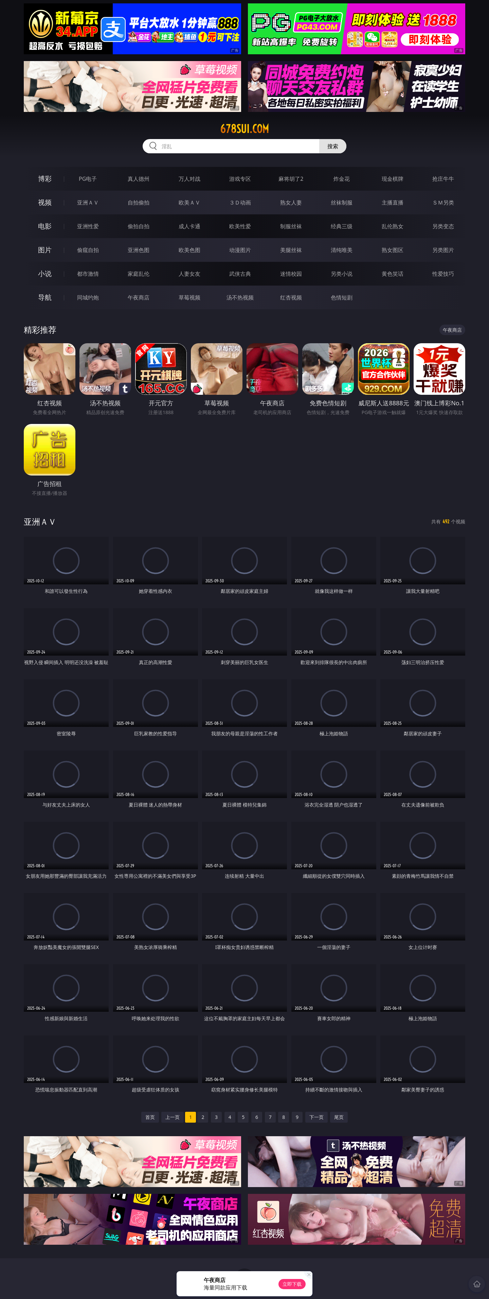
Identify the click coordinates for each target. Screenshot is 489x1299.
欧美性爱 (240, 226)
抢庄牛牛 (443, 178)
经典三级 (341, 226)
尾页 (339, 1117)
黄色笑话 (392, 273)
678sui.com (244, 129)
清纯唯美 (341, 250)
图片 (45, 249)
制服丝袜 (291, 226)
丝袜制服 (341, 202)
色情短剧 (341, 297)
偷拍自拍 (138, 226)
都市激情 (88, 273)
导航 (45, 297)
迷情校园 (291, 273)
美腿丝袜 (291, 250)
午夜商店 (138, 297)
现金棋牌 (392, 178)
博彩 (45, 178)
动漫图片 (240, 250)
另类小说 (341, 273)
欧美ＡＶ (189, 202)
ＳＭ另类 (443, 202)
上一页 (172, 1117)
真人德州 (138, 178)
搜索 (332, 146)
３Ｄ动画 (240, 202)
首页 (150, 1117)
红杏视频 (291, 297)
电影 (45, 226)
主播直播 (392, 202)
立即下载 (292, 1284)
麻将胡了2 (290, 178)
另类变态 (443, 226)
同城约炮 (88, 297)
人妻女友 (189, 273)
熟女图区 (392, 250)
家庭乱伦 (138, 273)
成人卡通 (189, 226)
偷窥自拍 (88, 250)
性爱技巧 (443, 273)
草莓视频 (189, 297)
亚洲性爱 (88, 226)
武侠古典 (240, 273)
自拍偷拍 (138, 202)
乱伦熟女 (392, 226)
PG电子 (88, 178)
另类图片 (443, 250)
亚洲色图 (138, 250)
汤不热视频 (240, 297)
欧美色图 (189, 250)
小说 (45, 273)
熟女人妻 (291, 202)
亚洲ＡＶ (88, 202)
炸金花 (341, 178)
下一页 (316, 1117)
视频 (45, 202)
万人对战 (189, 178)
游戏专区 (240, 178)
